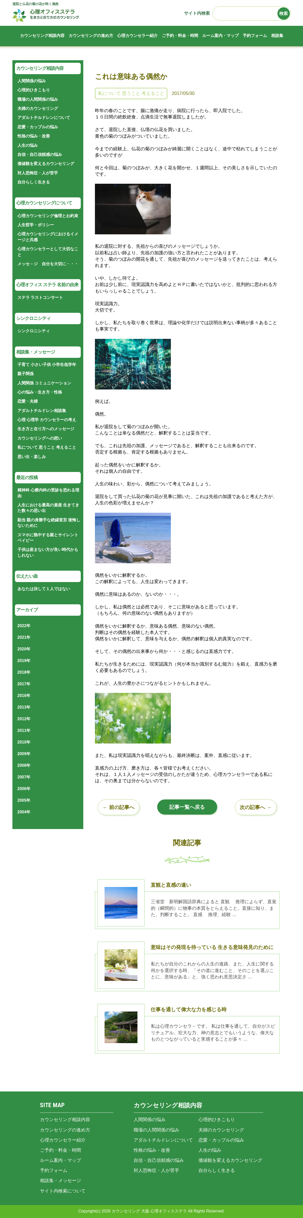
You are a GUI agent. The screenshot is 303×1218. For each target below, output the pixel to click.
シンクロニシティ (33, 331)
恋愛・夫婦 (27, 401)
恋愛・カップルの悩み (37, 127)
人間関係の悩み (31, 81)
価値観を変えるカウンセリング (45, 163)
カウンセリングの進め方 (91, 35)
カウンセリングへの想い (39, 438)
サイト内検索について (63, 1190)
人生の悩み (27, 145)
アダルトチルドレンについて (43, 117)
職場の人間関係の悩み (37, 99)
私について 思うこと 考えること (131, 93)
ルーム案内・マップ (220, 35)
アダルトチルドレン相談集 (41, 410)
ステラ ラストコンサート (40, 297)
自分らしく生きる (33, 182)
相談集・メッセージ (60, 1180)
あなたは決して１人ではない (43, 589)
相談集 (277, 35)
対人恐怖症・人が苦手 (37, 173)
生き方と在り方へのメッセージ (45, 429)
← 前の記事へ (118, 807)
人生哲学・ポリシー (35, 225)
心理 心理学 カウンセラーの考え (46, 420)
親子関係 (25, 373)
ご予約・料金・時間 (180, 35)
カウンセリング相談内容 (42, 35)
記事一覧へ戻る (187, 807)
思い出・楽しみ (31, 457)
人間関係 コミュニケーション (44, 383)
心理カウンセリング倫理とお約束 (47, 216)
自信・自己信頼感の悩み (39, 154)
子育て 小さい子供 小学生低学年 (46, 364)
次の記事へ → (256, 807)
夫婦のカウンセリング (37, 108)
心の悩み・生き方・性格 (39, 392)
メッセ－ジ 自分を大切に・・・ (47, 264)
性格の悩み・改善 (33, 136)
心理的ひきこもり (33, 90)
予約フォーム (255, 35)
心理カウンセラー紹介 (137, 35)
